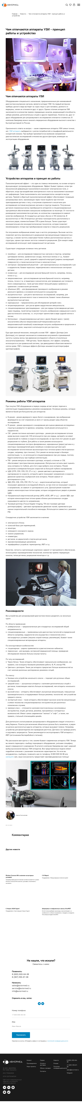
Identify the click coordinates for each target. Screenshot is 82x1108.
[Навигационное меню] (78, 5)
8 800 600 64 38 (48, 770)
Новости (56, 1067)
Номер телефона (19, 1017)
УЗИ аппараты (32, 129)
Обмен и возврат (45, 1075)
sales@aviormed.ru (73, 1076)
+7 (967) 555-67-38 (72, 1072)
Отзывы (55, 1070)
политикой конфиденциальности (57, 1048)
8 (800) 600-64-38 (20, 981)
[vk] (42, 1010)
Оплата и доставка (43, 1071)
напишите (63, 770)
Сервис (42, 1067)
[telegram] (39, 1010)
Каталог (29, 1067)
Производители (32, 1070)
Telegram (69, 1080)
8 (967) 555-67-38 (20, 984)
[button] (67, 5)
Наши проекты (31, 1073)
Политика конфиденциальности (60, 1074)
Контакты (43, 1078)
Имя (13, 1029)
